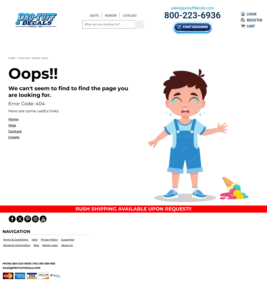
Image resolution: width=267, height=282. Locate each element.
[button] (197, 135)
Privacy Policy (49, 239)
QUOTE (94, 16)
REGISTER (251, 20)
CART (248, 26)
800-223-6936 (192, 15)
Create (13, 137)
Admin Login (50, 245)
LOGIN (248, 14)
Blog (36, 245)
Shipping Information (16, 245)
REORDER (111, 16)
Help (12, 125)
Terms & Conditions (15, 239)
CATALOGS (130, 16)
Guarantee (67, 239)
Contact (15, 131)
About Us (67, 245)
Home (11, 58)
